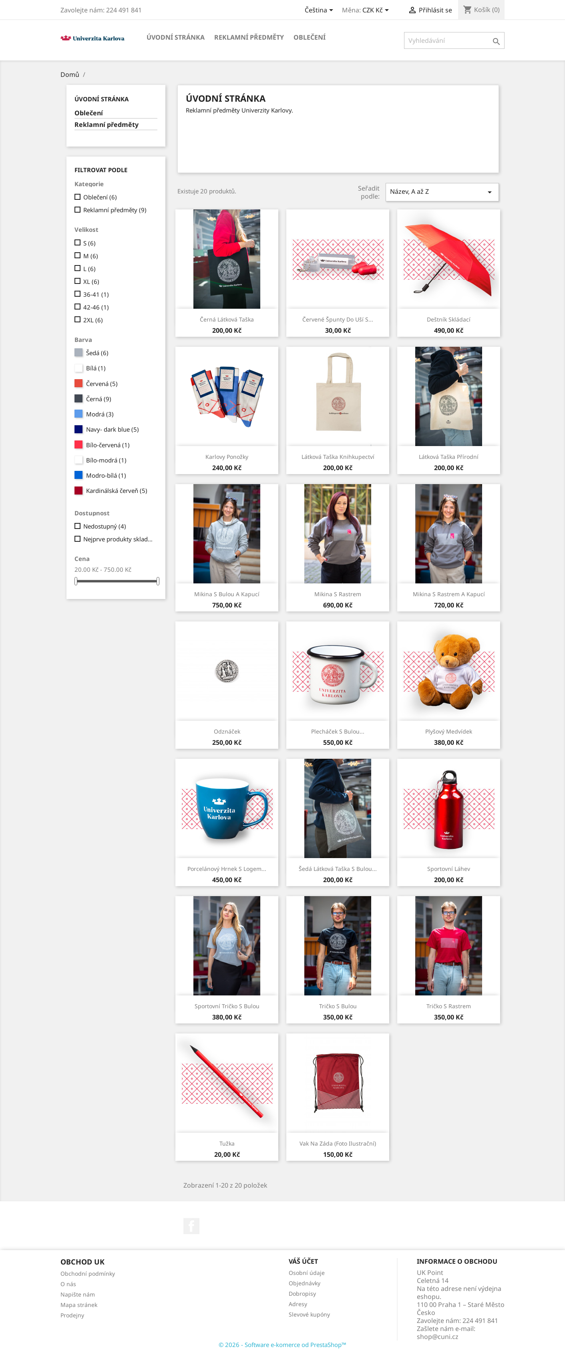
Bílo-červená (108, 445)
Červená (102, 384)
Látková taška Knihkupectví (338, 456)
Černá (98, 399)
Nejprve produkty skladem (119, 539)
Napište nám (77, 1294)
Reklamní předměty (249, 37)
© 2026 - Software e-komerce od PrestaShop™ (282, 1345)
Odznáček (227, 731)
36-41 (96, 294)
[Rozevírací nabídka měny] (377, 11)
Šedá (97, 353)
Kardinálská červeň (116, 491)
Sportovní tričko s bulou (227, 1006)
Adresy (298, 1304)
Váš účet (303, 1261)
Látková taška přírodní (449, 456)
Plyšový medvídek (448, 731)
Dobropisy (302, 1293)
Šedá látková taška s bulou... (338, 869)
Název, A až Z (442, 192)
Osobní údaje (307, 1273)
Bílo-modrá (106, 460)
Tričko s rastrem (448, 1006)
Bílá (96, 368)
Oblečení (310, 37)
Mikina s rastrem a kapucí (449, 594)
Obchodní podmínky (87, 1273)
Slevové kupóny (309, 1314)
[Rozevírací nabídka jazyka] (320, 11)
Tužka (227, 1143)
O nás (68, 1284)
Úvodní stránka (176, 37)
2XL (93, 320)
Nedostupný (104, 526)
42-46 (96, 307)
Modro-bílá (106, 475)
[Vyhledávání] (454, 40)
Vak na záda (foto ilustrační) (338, 1143)
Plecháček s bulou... (337, 731)
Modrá (100, 414)
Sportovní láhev (448, 869)
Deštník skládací (448, 319)
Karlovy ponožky (226, 456)
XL (91, 281)
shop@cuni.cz (437, 1336)
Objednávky (304, 1283)
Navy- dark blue (112, 429)
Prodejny (72, 1315)
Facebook (191, 1226)
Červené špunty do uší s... (337, 319)
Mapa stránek (78, 1305)
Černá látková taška (227, 319)
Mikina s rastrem (337, 594)
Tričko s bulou (338, 1006)
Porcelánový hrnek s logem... (226, 869)
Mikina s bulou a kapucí (226, 594)
